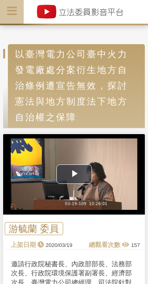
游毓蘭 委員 (34, 228)
